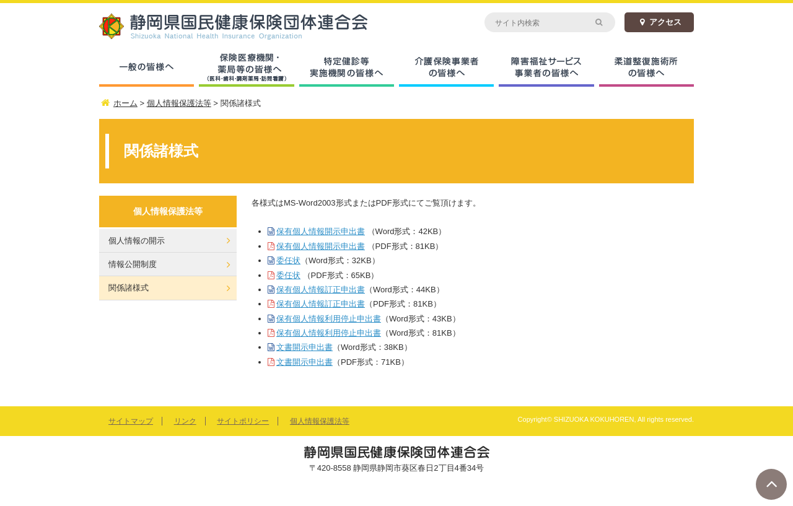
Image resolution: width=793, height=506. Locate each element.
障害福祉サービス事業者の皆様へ (546, 68)
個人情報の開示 (136, 240)
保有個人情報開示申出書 (320, 231)
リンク (185, 421)
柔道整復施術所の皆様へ (646, 68)
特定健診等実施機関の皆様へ (346, 68)
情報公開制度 (132, 264)
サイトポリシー (243, 421)
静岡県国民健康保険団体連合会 (247, 26)
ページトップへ (771, 484)
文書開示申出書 (304, 347)
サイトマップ (130, 421)
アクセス (659, 22)
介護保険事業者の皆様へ (446, 68)
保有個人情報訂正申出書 (320, 289)
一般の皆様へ (146, 68)
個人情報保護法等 (319, 421)
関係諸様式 (128, 287)
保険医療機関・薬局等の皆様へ (246, 68)
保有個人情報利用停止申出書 (328, 318)
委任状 (288, 260)
